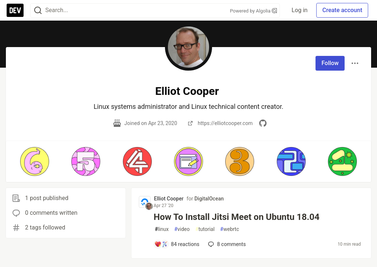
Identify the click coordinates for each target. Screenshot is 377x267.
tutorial (205, 229)
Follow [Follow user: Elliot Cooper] (330, 63)
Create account (342, 10)
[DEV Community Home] (15, 10)
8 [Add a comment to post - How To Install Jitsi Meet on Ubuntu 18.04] (226, 244)
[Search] (38, 10)
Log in (299, 10)
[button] (34, 161)
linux (162, 229)
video (182, 229)
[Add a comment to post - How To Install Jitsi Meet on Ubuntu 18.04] (177, 244)
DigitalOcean (209, 199)
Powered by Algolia (253, 11)
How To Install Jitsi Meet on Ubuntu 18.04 (237, 217)
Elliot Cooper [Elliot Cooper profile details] (168, 199)
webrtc (229, 229)
